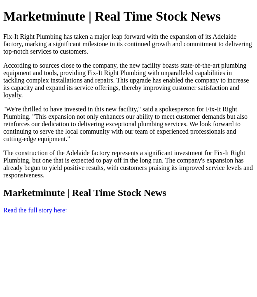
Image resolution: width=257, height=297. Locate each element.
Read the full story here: (35, 210)
